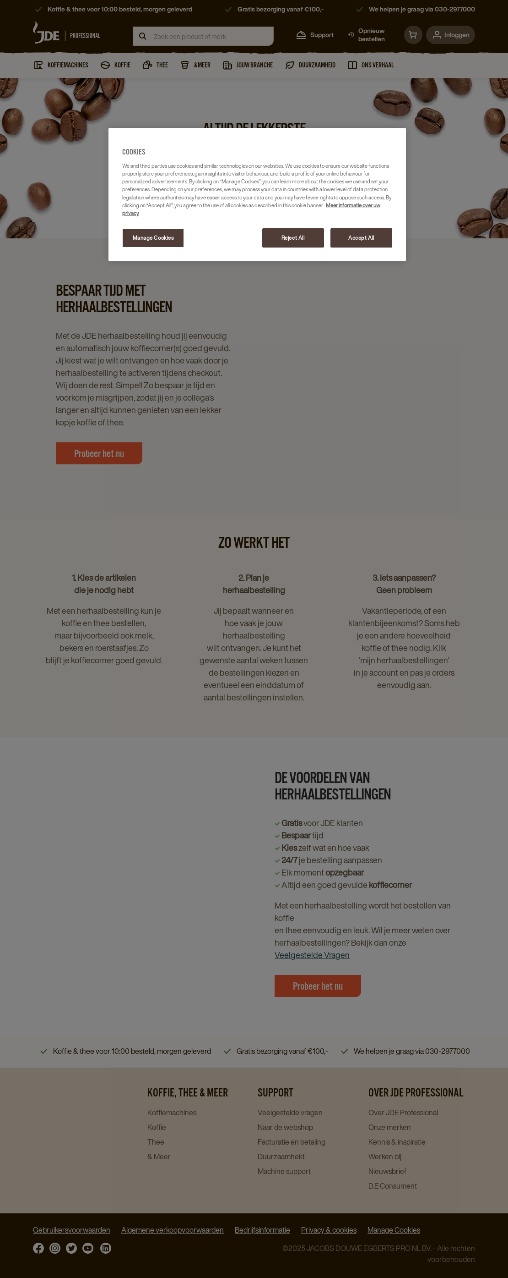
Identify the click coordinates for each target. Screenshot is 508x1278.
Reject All (293, 238)
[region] (257, 194)
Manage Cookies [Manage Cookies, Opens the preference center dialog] (153, 238)
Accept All (361, 238)
